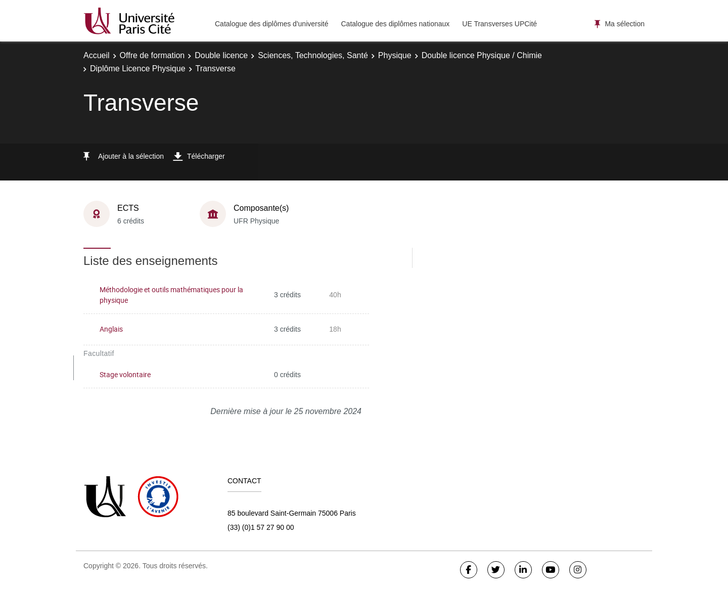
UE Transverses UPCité (499, 24)
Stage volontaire (125, 374)
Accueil (96, 55)
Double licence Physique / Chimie (482, 55)
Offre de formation (152, 55)
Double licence (221, 55)
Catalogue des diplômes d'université (271, 24)
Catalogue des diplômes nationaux (395, 24)
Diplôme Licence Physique (138, 68)
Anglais (111, 329)
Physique (395, 55)
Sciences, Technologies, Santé (313, 55)
